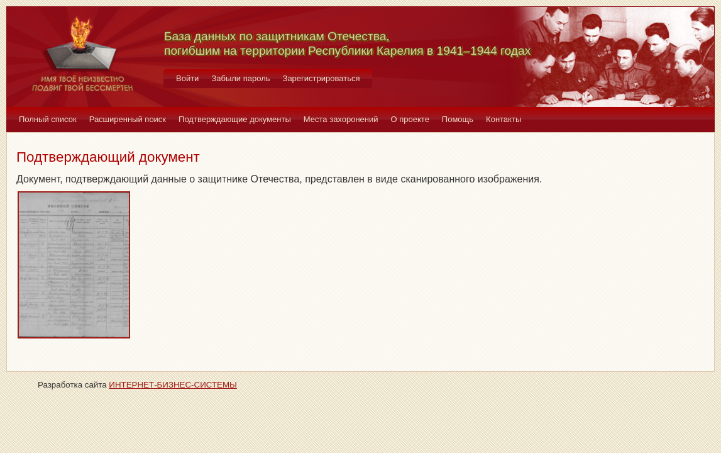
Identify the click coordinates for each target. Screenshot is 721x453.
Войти (187, 78)
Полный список (48, 119)
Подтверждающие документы (235, 119)
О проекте (410, 119)
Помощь (457, 119)
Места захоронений (341, 119)
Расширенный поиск (127, 119)
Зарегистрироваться (321, 78)
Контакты (503, 119)
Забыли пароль (240, 78)
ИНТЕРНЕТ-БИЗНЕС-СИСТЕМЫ (173, 384)
